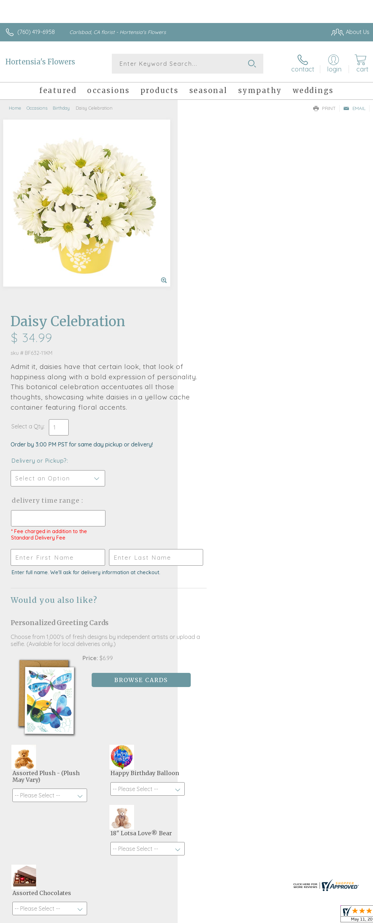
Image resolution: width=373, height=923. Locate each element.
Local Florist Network (300, 876)
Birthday (61, 108)
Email (354, 108)
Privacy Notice (249, 876)
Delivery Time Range (224, 305)
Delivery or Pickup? (217, 265)
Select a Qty (205, 231)
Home (15, 108)
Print (324, 108)
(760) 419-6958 (36, 31)
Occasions (37, 108)
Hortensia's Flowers (40, 61)
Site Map (343, 876)
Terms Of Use (207, 876)
